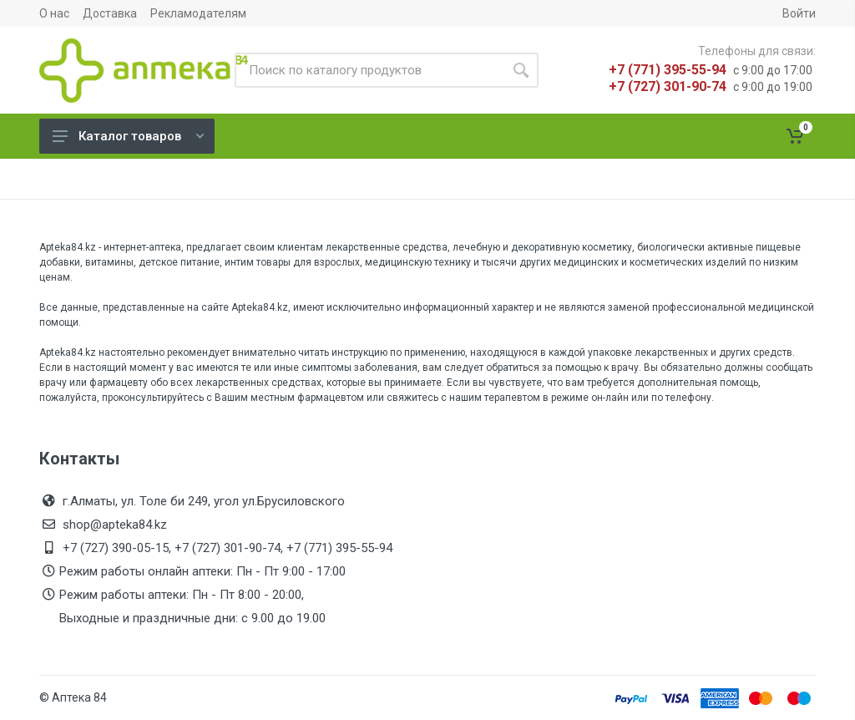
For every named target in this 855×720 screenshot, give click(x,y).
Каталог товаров (128, 136)
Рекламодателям (198, 13)
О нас (54, 13)
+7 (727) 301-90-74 (667, 86)
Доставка (110, 13)
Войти (799, 13)
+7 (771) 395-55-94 (667, 70)
